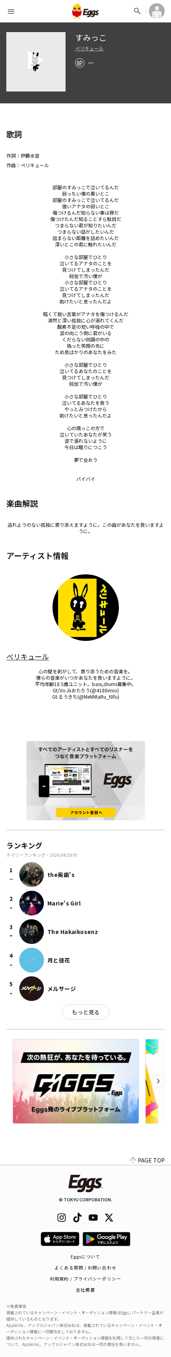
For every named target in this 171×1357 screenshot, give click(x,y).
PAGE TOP (147, 1160)
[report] (91, 63)
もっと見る (86, 1012)
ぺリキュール (89, 48)
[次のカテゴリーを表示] (158, 1081)
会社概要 (85, 1289)
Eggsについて (86, 1256)
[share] (80, 63)
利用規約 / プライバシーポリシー (85, 1278)
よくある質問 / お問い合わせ (85, 1267)
